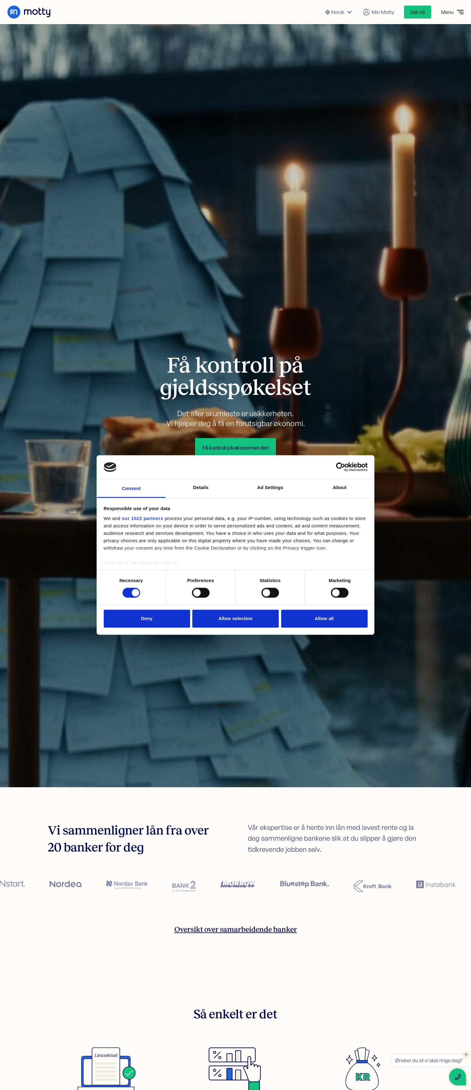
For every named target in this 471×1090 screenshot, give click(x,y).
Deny (146, 618)
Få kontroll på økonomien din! (235, 448)
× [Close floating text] (466, 1054)
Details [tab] (201, 487)
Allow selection (236, 618)
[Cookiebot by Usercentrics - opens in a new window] (341, 467)
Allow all (324, 618)
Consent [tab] (131, 488)
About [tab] (340, 487)
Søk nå (417, 12)
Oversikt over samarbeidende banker (235, 929)
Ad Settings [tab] (270, 487)
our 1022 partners (142, 518)
